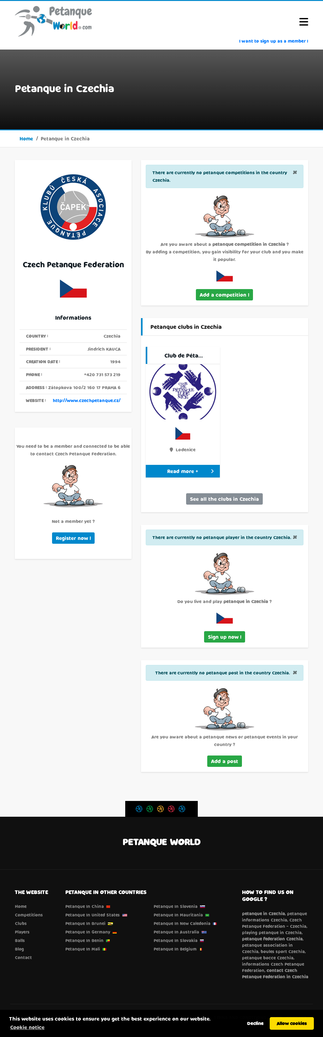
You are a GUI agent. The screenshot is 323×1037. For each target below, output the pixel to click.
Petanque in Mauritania (178, 914)
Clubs (21, 923)
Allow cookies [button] (292, 1023)
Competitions (29, 914)
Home (26, 138)
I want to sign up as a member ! (273, 41)
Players (22, 931)
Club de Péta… (183, 355)
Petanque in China (84, 906)
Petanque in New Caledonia (182, 923)
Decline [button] (255, 1023)
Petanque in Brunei (85, 923)
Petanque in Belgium (175, 948)
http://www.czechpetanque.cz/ (86, 400)
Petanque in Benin (84, 940)
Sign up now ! (224, 637)
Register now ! (73, 538)
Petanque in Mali (82, 948)
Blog (19, 948)
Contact (23, 957)
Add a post (224, 761)
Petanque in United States (92, 914)
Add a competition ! (224, 295)
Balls (20, 940)
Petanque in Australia (176, 931)
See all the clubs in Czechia (224, 499)
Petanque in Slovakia (175, 940)
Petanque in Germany (87, 931)
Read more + (190, 471)
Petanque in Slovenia (175, 906)
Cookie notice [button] (27, 1027)
